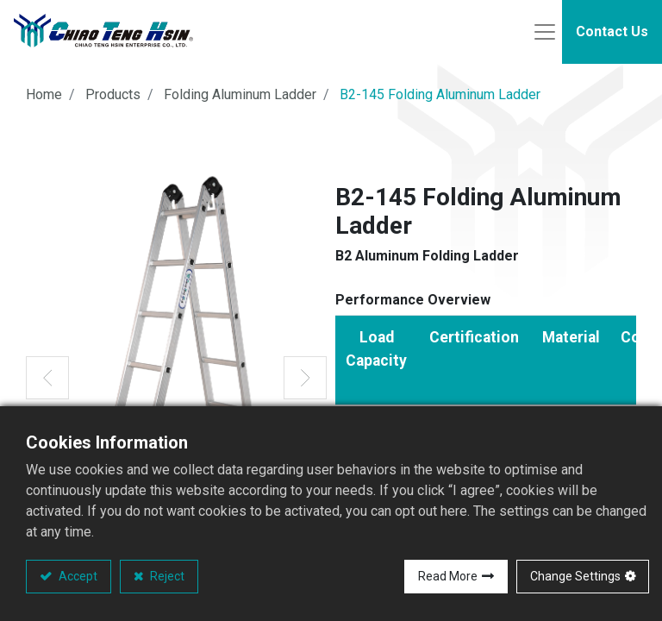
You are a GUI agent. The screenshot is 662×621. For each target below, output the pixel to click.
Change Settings (575, 576)
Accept (76, 576)
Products (113, 99)
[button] (47, 383)
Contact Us (612, 34)
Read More (448, 576)
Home (44, 99)
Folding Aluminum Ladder (240, 99)
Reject (165, 576)
